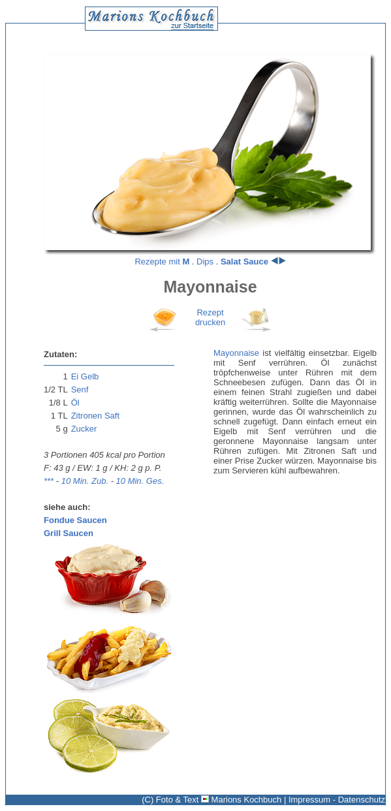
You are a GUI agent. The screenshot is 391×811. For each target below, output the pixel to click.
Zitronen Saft (95, 416)
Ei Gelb (85, 376)
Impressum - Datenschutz (337, 799)
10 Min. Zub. (84, 481)
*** (49, 481)
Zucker (84, 429)
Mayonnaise (236, 353)
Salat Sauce (244, 261)
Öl (75, 402)
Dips (204, 261)
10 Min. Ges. (140, 481)
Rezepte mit (161, 261)
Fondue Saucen (75, 520)
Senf (80, 389)
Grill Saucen (68, 533)
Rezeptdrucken (210, 317)
